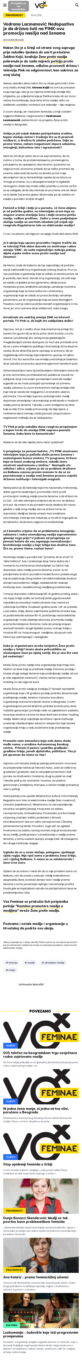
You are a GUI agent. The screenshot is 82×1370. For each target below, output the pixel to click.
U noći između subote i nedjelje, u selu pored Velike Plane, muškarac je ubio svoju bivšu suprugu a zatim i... (35, 1172)
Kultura (11, 1325)
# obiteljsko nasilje (53, 962)
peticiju (57, 61)
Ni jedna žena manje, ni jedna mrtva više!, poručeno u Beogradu (36, 1110)
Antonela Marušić (13, 39)
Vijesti (10, 1045)
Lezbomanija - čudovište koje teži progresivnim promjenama (40, 1334)
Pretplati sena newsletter (18, 6)
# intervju (12, 962)
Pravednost (14, 15)
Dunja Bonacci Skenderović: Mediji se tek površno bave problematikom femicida (35, 1220)
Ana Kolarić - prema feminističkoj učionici (35, 1277)
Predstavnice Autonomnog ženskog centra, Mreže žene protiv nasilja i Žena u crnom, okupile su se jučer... (37, 1119)
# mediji (30, 962)
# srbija (10, 970)
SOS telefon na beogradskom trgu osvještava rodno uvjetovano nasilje (40, 1055)
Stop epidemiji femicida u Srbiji (27, 1164)
